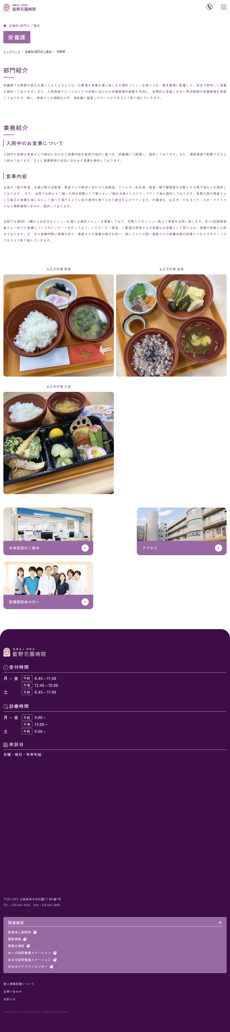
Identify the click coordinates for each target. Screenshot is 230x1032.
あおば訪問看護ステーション (29, 959)
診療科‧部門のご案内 (38, 51)
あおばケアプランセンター (28, 966)
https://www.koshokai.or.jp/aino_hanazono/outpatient (48, 531)
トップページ (11, 51)
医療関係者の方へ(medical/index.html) (48, 585)
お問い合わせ (12, 991)
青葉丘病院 (16, 945)
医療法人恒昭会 (19, 932)
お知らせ (9, 999)
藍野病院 (14, 939)
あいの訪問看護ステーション (29, 952)
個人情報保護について (18, 984)
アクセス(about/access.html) (182, 531)
